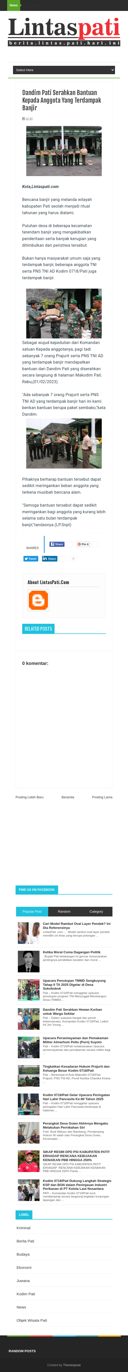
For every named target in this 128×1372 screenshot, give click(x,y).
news (21, 1307)
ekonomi (24, 1267)
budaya (23, 1254)
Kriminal (23, 1228)
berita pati (25, 1241)
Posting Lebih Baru (30, 797)
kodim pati (26, 1294)
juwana (23, 1281)
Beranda (68, 797)
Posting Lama (102, 797)
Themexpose (72, 1365)
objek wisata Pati (32, 1320)
